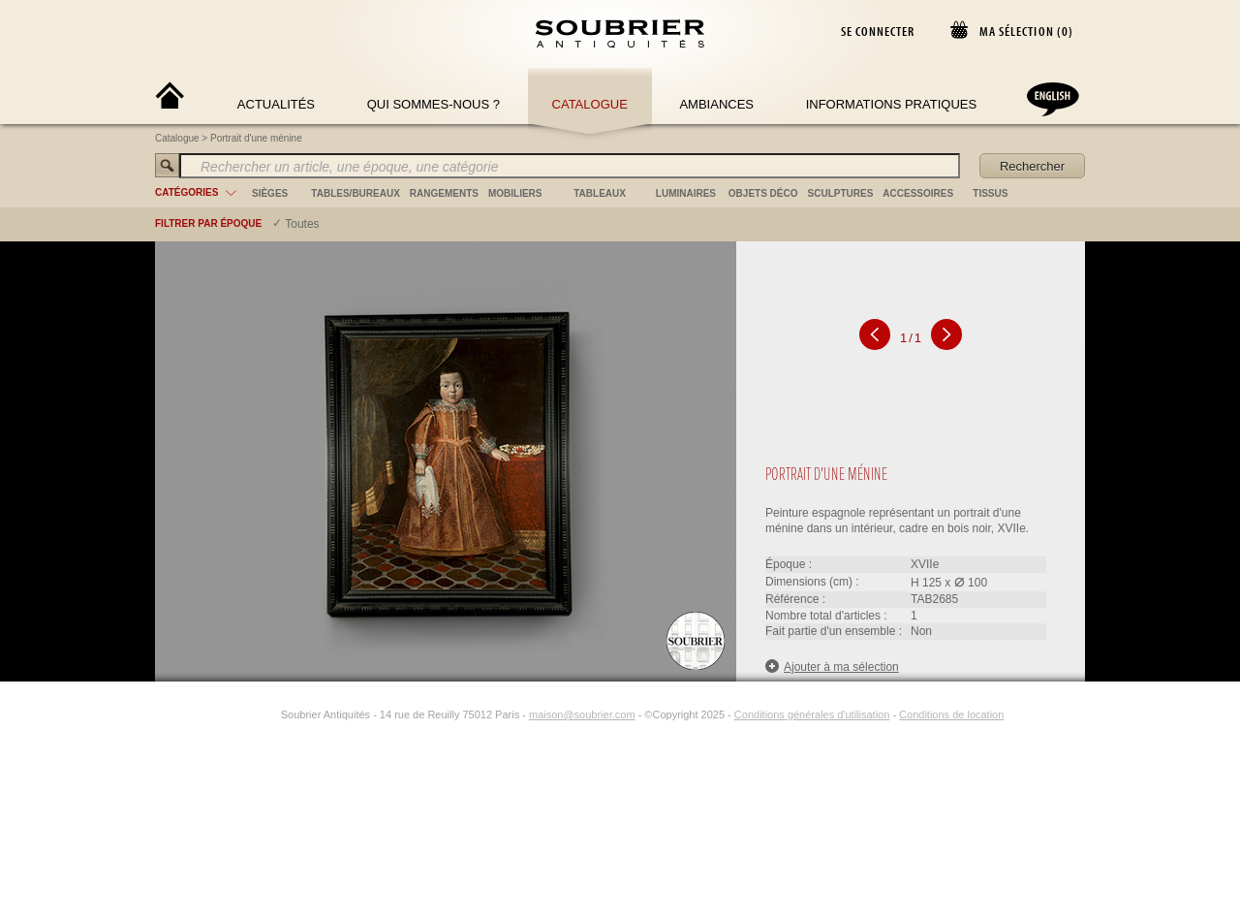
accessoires (918, 193)
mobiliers (515, 193)
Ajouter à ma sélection (832, 666)
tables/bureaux (355, 193)
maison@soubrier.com (582, 714)
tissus (990, 193)
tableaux (600, 193)
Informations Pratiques (891, 104)
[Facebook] (246, 714)
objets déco (763, 193)
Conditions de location (951, 714)
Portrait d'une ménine (256, 138)
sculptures (841, 193)
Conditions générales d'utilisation (811, 714)
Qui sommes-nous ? (433, 104)
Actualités (276, 104)
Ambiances (716, 104)
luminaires (686, 193)
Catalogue (590, 104)
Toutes (302, 224)
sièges (270, 193)
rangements (444, 193)
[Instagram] (268, 714)
